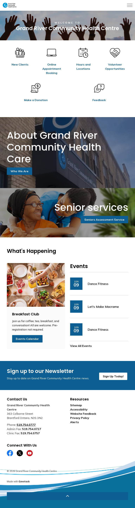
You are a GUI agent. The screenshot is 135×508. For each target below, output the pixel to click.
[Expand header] (129, 5)
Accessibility (79, 409)
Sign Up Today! (113, 376)
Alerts (74, 422)
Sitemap (76, 405)
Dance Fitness (98, 284)
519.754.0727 (31, 429)
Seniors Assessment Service (104, 219)
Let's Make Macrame (103, 307)
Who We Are (19, 171)
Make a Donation (36, 100)
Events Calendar (27, 338)
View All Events (81, 346)
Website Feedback (83, 413)
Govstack (24, 481)
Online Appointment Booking (51, 69)
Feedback (99, 100)
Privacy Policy (79, 418)
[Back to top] (67, 496)
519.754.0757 (30, 433)
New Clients (20, 64)
